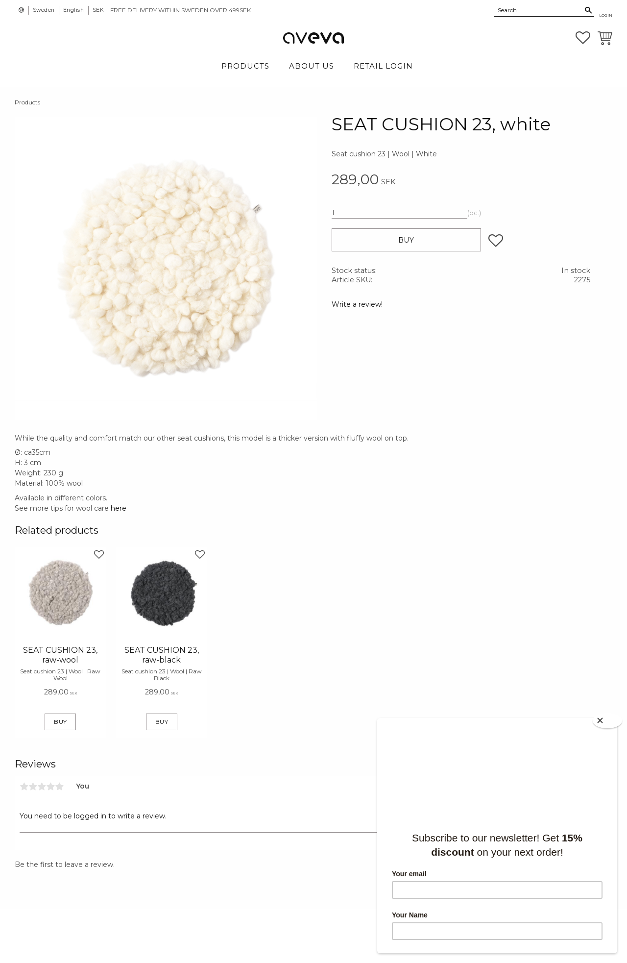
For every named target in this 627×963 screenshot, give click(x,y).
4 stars (50, 786)
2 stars (32, 786)
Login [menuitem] (605, 15)
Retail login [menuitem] (383, 66)
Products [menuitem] (245, 66)
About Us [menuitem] (311, 66)
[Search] (588, 10)
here (118, 508)
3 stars (41, 786)
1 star (24, 786)
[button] (583, 37)
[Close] (607, 720)
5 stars (59, 786)
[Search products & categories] (538, 9)
